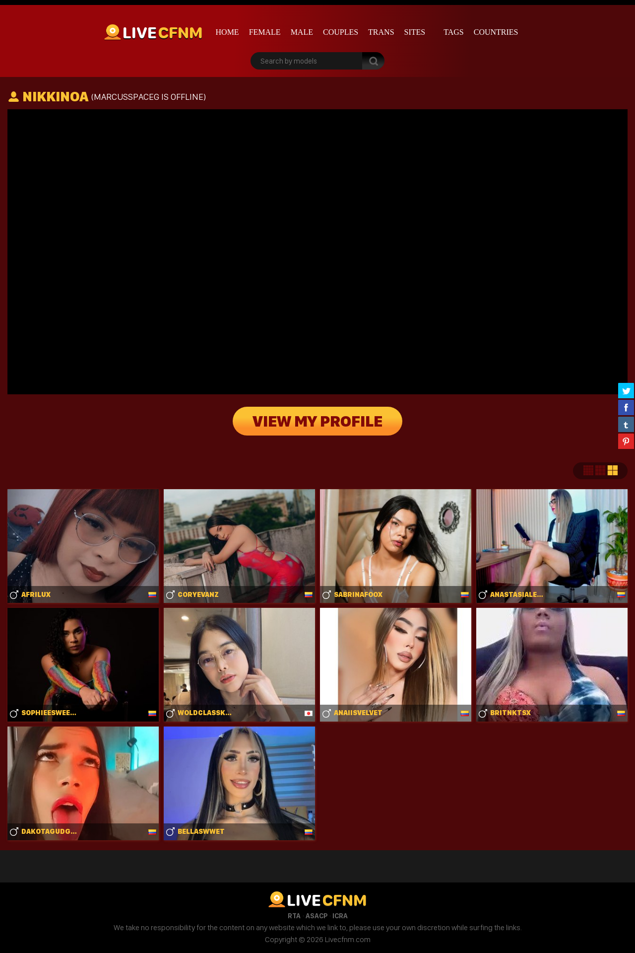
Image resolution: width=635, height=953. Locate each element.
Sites (415, 32)
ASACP (316, 916)
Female (265, 32)
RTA (294, 916)
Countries (496, 32)
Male (302, 32)
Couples (340, 32)
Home (227, 32)
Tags (454, 32)
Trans (381, 32)
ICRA (340, 916)
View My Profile (317, 421)
